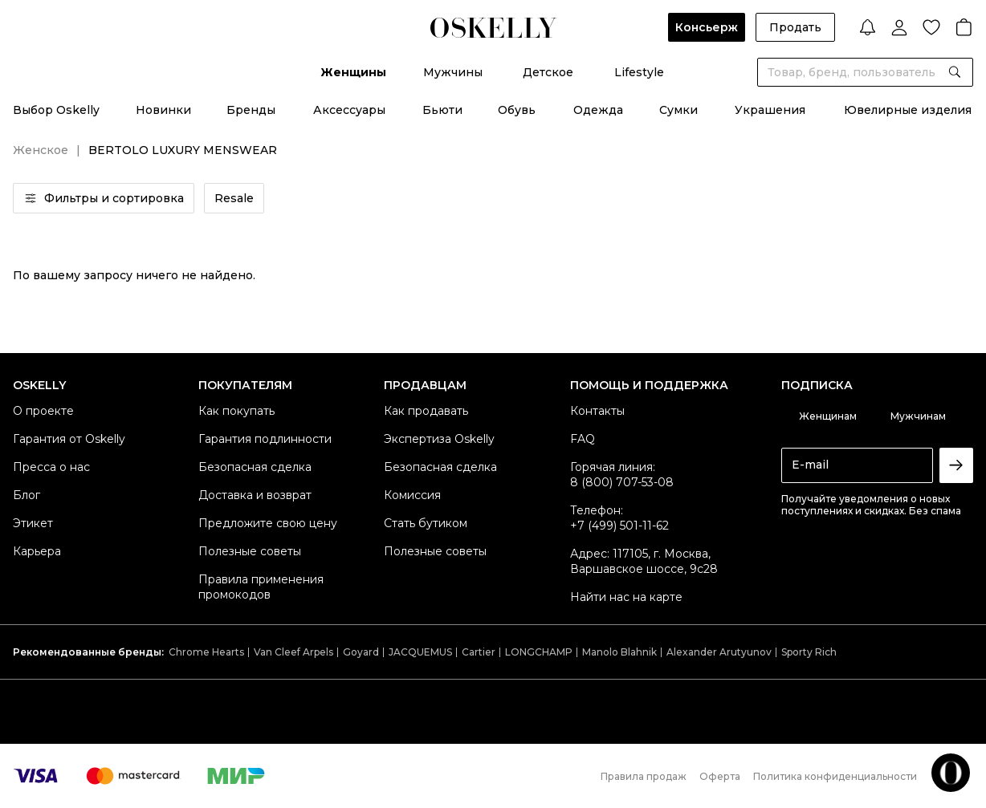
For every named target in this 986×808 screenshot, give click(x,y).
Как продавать (426, 411)
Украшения (770, 110)
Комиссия (412, 495)
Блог (26, 495)
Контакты (597, 411)
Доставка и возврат (255, 495)
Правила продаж (644, 776)
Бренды (250, 110)
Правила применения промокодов (261, 587)
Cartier (478, 652)
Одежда (598, 110)
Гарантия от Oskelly (69, 439)
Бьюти (442, 110)
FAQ (582, 439)
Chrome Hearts (206, 652)
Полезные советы (249, 551)
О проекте (43, 411)
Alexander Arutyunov (719, 652)
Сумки (678, 110)
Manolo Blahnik (619, 652)
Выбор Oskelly (56, 110)
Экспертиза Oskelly (439, 439)
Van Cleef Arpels (293, 652)
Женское (40, 150)
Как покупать (236, 411)
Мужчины (453, 72)
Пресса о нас (51, 467)
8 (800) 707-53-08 (622, 482)
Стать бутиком (425, 523)
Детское (548, 72)
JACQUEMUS (420, 652)
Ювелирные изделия (908, 110)
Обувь (517, 110)
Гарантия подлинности (265, 439)
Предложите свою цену (267, 523)
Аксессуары (349, 110)
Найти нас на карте (626, 597)
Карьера (37, 551)
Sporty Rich (809, 652)
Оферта (719, 776)
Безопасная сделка (255, 467)
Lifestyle (639, 72)
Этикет (33, 523)
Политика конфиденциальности (835, 776)
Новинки (163, 110)
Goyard (361, 652)
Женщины (353, 72)
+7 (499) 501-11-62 (619, 525)
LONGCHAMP (538, 652)
